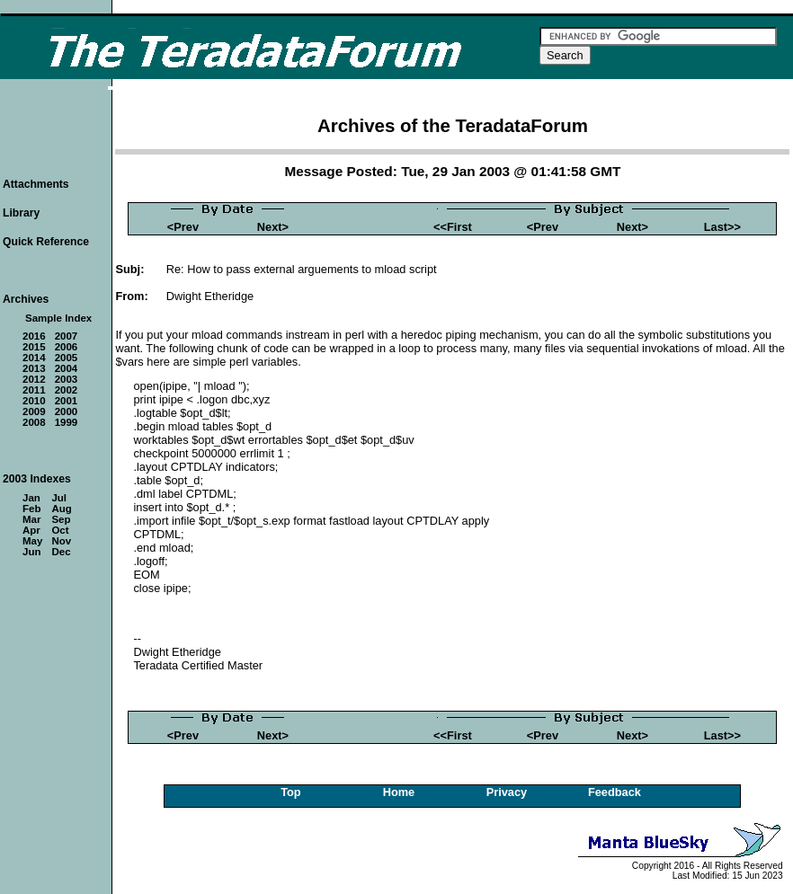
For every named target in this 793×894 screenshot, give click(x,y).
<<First (452, 227)
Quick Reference (46, 241)
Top (291, 792)
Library (21, 213)
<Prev (183, 227)
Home (399, 792)
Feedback (614, 792)
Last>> (722, 227)
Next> (273, 227)
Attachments (36, 184)
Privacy (507, 792)
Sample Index (58, 318)
